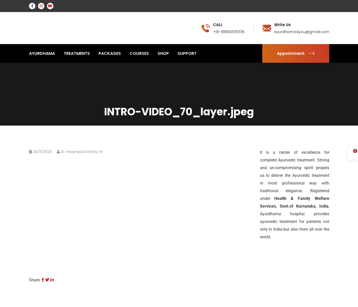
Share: (35, 280)
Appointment (296, 53)
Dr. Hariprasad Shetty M (81, 151)
